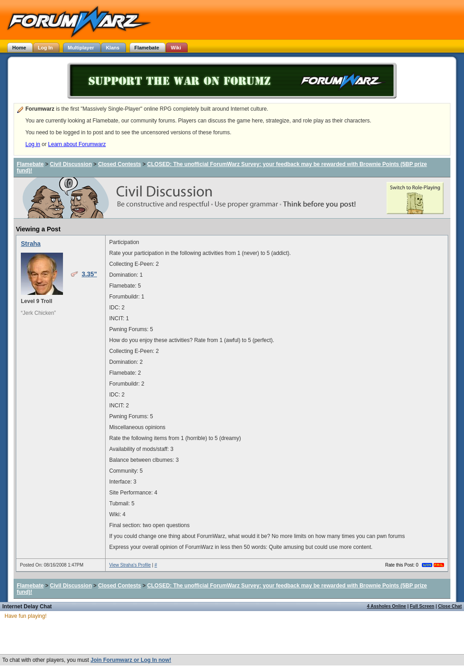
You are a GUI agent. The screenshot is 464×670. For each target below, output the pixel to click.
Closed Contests (119, 164)
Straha (31, 243)
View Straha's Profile (130, 564)
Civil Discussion (71, 164)
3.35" (89, 274)
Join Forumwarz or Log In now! (131, 660)
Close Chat (450, 606)
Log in (32, 144)
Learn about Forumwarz (77, 144)
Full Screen (422, 606)
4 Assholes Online (386, 606)
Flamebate (30, 164)
